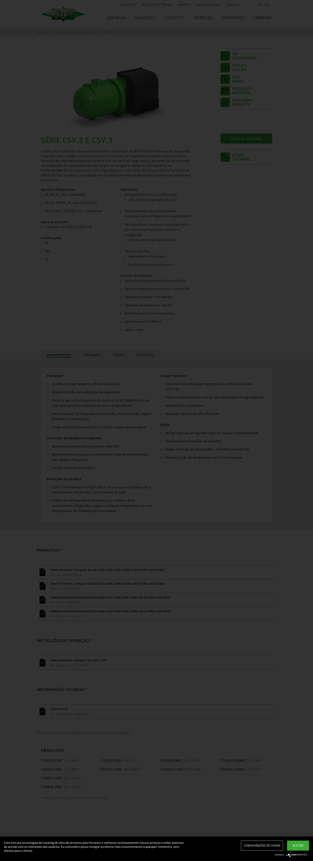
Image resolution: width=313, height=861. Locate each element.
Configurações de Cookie (262, 845)
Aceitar (298, 845)
